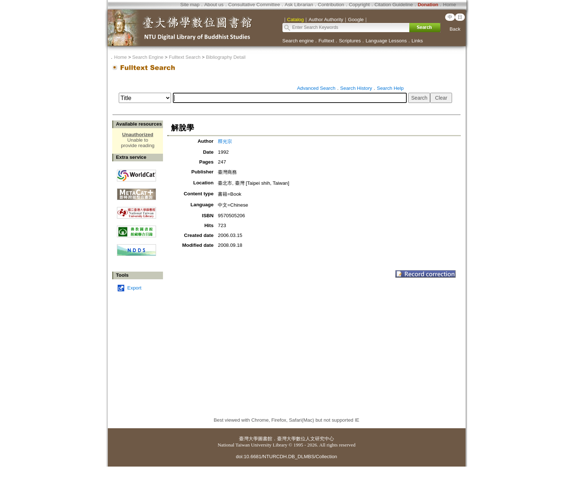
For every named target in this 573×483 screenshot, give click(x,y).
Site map (190, 4)
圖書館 (265, 438)
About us (214, 4)
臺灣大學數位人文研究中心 (305, 438)
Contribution (331, 4)
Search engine (298, 40)
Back (454, 29)
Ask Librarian (299, 4)
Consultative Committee (254, 4)
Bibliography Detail (226, 57)
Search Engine (147, 57)
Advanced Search (316, 88)
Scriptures (350, 40)
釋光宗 (225, 141)
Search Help (390, 88)
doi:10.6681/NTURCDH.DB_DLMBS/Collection (286, 456)
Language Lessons (386, 40)
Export (134, 288)
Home (449, 4)
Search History (356, 88)
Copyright (359, 4)
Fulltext (326, 40)
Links (417, 40)
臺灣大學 (248, 438)
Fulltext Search (185, 57)
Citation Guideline (394, 4)
